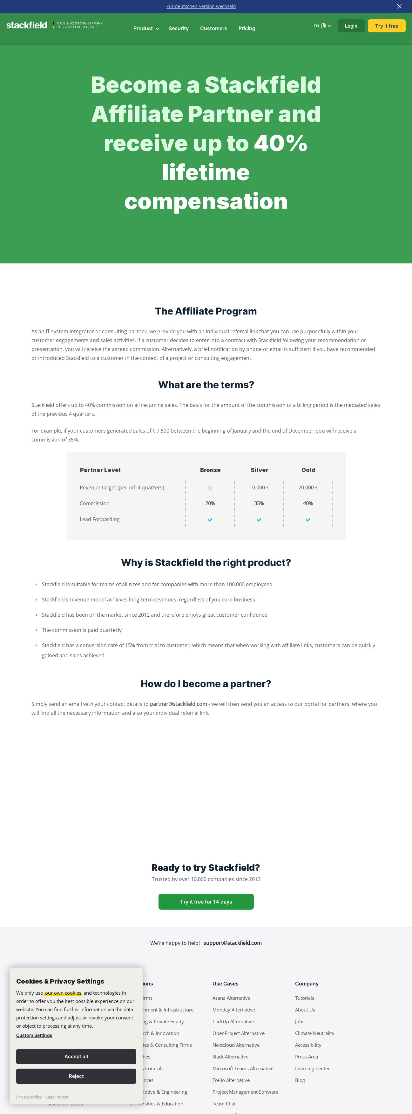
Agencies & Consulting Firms (161, 1045)
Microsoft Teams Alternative (243, 1068)
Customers (213, 28)
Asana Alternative (231, 998)
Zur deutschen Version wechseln (201, 6)
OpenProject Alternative (239, 1033)
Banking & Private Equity (157, 1021)
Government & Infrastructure (161, 1009)
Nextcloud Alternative (236, 1045)
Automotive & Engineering (158, 1092)
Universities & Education (156, 1103)
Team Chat (224, 1103)
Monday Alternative (234, 1009)
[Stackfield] (30, 25)
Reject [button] (76, 1076)
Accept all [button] (76, 1056)
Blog (300, 1080)
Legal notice (57, 1097)
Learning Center (312, 1068)
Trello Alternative (231, 1080)
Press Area (306, 1056)
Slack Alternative (230, 1056)
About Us (305, 1009)
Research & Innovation (154, 1033)
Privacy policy (29, 1097)
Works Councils (147, 1068)
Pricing (247, 28)
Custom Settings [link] (34, 1035)
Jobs (299, 1021)
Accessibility (308, 1045)
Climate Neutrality (314, 1033)
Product (146, 28)
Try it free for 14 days (206, 901)
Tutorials (304, 998)
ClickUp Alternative (233, 1021)
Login (351, 26)
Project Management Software (245, 1092)
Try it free (386, 26)
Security (179, 28)
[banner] (76, 1035)
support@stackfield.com (233, 942)
